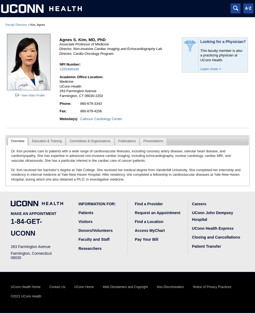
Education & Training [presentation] (47, 141)
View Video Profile (33, 95)
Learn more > (210, 69)
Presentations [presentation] (153, 141)
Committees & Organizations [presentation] (90, 141)
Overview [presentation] (17, 141)
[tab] (18, 141)
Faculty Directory (16, 24)
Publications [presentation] (127, 141)
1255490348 (69, 69)
